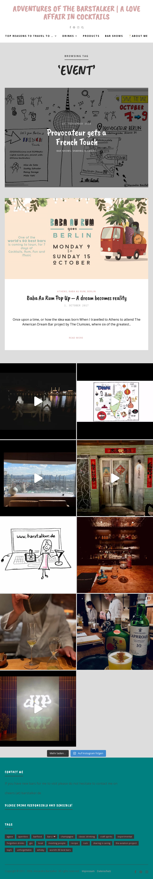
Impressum (87, 871)
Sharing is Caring (85, 150)
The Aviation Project (126, 843)
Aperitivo (23, 836)
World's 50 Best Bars (60, 849)
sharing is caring (101, 843)
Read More (76, 337)
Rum (85, 843)
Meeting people (57, 843)
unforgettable (24, 849)
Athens (62, 291)
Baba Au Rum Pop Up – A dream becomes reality (77, 298)
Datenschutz (103, 871)
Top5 (9, 849)
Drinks (68, 36)
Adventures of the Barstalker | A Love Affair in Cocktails (76, 13)
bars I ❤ (51, 836)
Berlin (91, 291)
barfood (37, 836)
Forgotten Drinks (15, 843)
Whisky (40, 849)
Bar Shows (114, 36)
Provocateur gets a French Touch (76, 137)
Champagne (67, 836)
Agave (10, 836)
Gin (31, 843)
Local (40, 843)
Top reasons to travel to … (29, 36)
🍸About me (138, 36)
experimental (125, 836)
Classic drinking (87, 836)
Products (91, 36)
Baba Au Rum (77, 291)
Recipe (74, 843)
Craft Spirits (106, 836)
